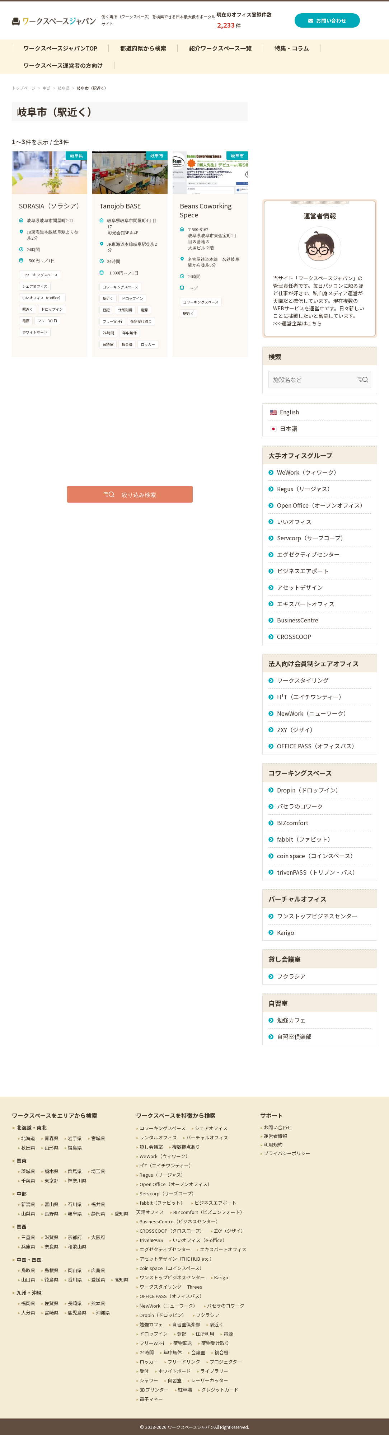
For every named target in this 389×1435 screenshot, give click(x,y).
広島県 (98, 1270)
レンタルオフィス (158, 1137)
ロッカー (149, 1361)
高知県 (121, 1279)
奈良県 (51, 1246)
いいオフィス (294, 521)
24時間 (147, 1352)
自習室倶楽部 (294, 1036)
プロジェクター (226, 1361)
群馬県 (75, 1171)
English (289, 412)
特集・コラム (292, 48)
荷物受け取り (215, 1343)
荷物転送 (182, 1343)
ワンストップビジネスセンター (317, 916)
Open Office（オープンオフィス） (321, 505)
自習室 (175, 1380)
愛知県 (121, 1213)
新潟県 (28, 1204)
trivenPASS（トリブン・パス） (317, 872)
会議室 (198, 1352)
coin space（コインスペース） (316, 855)
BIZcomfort (292, 822)
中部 (47, 88)
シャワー (149, 1380)
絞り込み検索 (139, 494)
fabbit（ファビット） (305, 839)
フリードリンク (184, 1361)
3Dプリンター (154, 1389)
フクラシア (291, 976)
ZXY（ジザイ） (296, 729)
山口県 (28, 1279)
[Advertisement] (109, 421)
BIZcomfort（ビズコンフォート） (209, 1212)
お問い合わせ (328, 20)
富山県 (51, 1204)
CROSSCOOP (294, 636)
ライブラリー (214, 1371)
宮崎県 (51, 1312)
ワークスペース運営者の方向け (63, 65)
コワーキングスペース (163, 1128)
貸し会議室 (151, 1146)
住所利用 (205, 1333)
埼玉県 (98, 1171)
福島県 (75, 1147)
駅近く (217, 1324)
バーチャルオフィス (207, 1137)
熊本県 (98, 1303)
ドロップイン (154, 1333)
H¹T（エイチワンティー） (311, 696)
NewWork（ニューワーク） (313, 713)
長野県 (51, 1213)
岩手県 (75, 1138)
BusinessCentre (297, 620)
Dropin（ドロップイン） (309, 790)
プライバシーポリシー (287, 1153)
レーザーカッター (209, 1380)
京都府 (75, 1237)
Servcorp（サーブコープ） (311, 537)
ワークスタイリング (303, 680)
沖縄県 (103, 1312)
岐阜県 (64, 88)
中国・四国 (29, 1259)
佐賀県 (51, 1303)
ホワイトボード (174, 1371)
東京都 (51, 1180)
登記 (181, 1333)
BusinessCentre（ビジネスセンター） (180, 1221)
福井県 (98, 1204)
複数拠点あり (186, 1146)
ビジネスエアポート (303, 570)
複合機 (222, 1352)
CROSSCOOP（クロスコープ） (172, 1230)
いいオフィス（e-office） (200, 1240)
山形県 (51, 1147)
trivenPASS (151, 1240)
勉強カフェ (291, 1020)
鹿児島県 (77, 1312)
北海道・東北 (32, 1127)
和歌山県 (77, 1246)
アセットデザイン (300, 587)
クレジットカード (220, 1389)
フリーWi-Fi (152, 1343)
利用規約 (273, 1144)
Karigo (285, 932)
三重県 (28, 1237)
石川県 (75, 1204)
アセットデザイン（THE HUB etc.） (177, 1258)
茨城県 (28, 1171)
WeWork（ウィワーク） (308, 472)
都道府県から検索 (143, 48)
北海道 (28, 1138)
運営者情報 (275, 1136)
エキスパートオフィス (305, 603)
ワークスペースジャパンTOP (60, 48)
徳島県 (51, 1279)
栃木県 (51, 1171)
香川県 (75, 1279)
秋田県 (28, 1147)
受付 (144, 1371)
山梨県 (28, 1213)
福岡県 (28, 1303)
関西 (22, 1226)
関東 (22, 1160)
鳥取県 (28, 1270)
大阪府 (98, 1237)
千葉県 (28, 1180)
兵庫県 (28, 1246)
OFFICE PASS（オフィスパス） (317, 746)
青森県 (51, 1138)
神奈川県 (77, 1180)
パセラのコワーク (300, 806)
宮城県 (98, 1138)
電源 (228, 1333)
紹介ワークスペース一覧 (220, 48)
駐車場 (185, 1389)
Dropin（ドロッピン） (163, 1315)
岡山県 (75, 1270)
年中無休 (172, 1352)
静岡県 (98, 1213)
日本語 (288, 428)
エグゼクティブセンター (308, 554)
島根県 (51, 1270)
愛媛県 (98, 1279)
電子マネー (151, 1399)
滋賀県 (51, 1237)
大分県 (28, 1312)
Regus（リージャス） (305, 488)
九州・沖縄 (29, 1292)
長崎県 (75, 1303)
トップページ (24, 88)
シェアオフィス (211, 1128)
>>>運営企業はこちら (297, 323)
